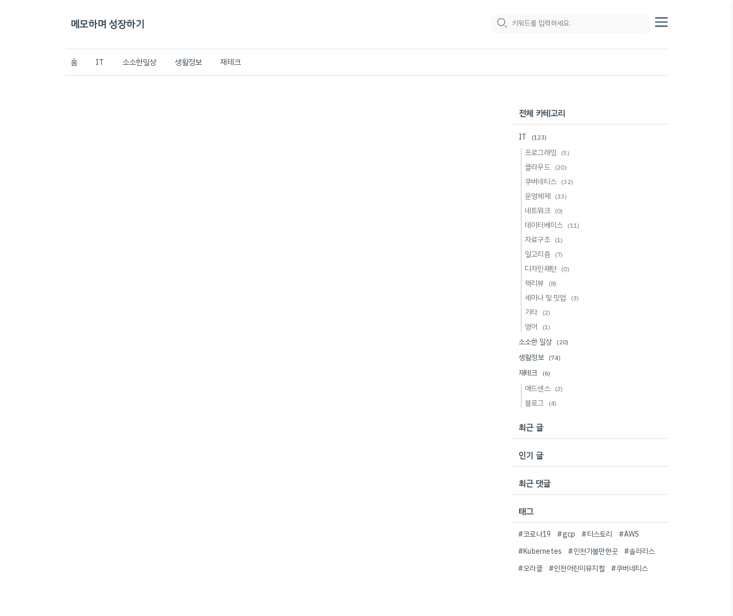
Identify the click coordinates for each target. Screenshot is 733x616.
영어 (539, 326)
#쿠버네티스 (629, 568)
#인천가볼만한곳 (593, 551)
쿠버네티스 (550, 181)
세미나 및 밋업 (553, 297)
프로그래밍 (549, 152)
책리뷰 (542, 283)
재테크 (230, 62)
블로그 (542, 403)
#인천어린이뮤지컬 (577, 568)
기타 (539, 312)
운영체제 (547, 196)
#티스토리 (596, 534)
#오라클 (530, 568)
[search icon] (501, 24)
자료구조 (545, 239)
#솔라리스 (639, 551)
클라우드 (547, 167)
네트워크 (545, 210)
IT (100, 62)
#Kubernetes (540, 551)
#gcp (566, 534)
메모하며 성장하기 (107, 24)
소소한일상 (140, 62)
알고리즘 (545, 254)
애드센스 (545, 388)
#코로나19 (534, 534)
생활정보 (188, 62)
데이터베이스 (553, 225)
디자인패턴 (549, 268)
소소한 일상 (545, 342)
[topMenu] (661, 21)
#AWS (629, 534)
